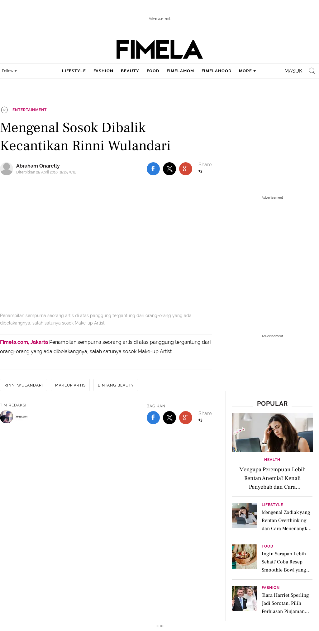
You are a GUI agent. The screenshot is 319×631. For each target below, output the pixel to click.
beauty (130, 71)
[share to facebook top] (153, 168)
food (153, 71)
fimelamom (180, 71)
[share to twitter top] (169, 168)
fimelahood (216, 71)
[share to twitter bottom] (169, 417)
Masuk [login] (293, 71)
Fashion (271, 588)
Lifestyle (272, 505)
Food (268, 546)
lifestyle (74, 71)
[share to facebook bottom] (153, 417)
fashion (103, 71)
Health (272, 460)
